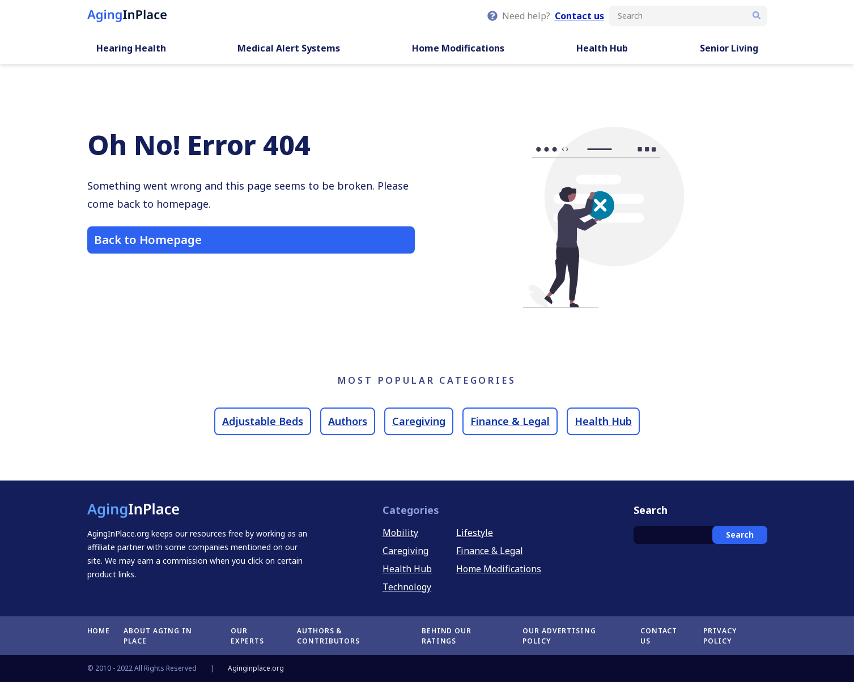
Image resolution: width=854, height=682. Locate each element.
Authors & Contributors (328, 636)
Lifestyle (474, 532)
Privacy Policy (720, 636)
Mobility (400, 532)
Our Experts (247, 636)
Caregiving (418, 421)
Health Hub (602, 48)
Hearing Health (131, 48)
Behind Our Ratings (447, 636)
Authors (347, 421)
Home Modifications (458, 48)
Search (740, 534)
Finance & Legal (510, 421)
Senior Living (729, 48)
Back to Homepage (148, 239)
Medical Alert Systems (288, 48)
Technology (407, 587)
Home (99, 631)
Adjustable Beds (262, 421)
